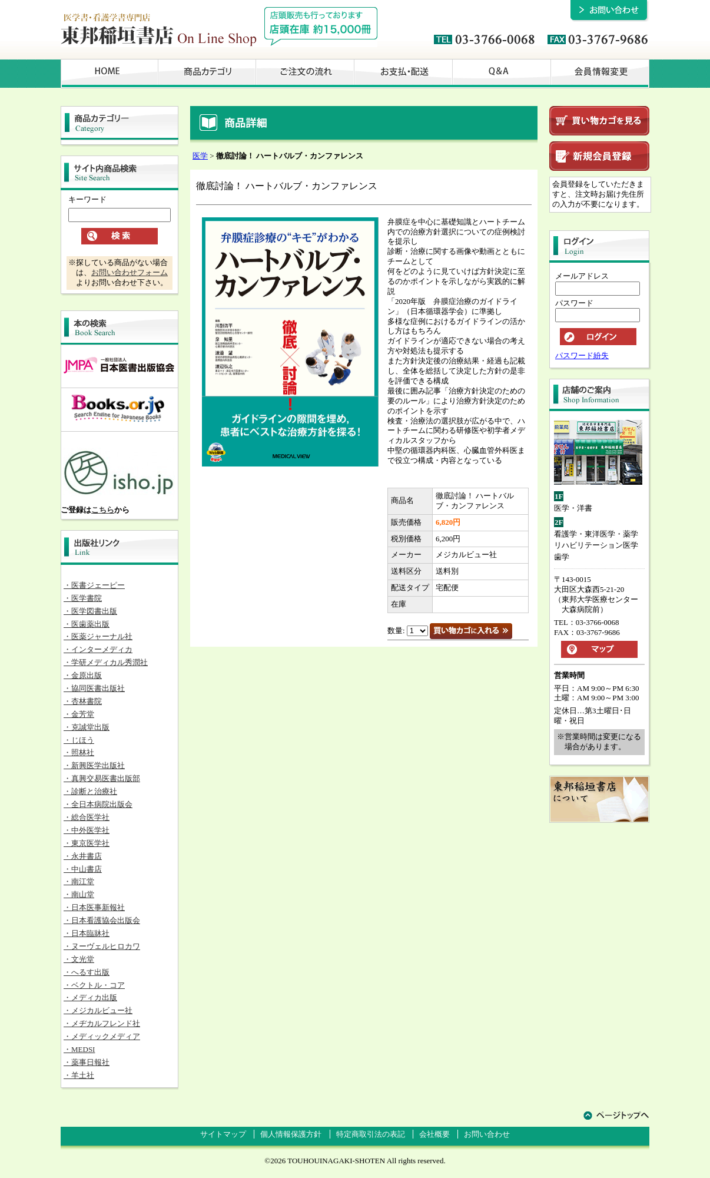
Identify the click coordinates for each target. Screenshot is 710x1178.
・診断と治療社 (90, 791)
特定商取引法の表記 (370, 1134)
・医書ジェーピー (94, 585)
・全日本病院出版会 (98, 804)
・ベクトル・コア (94, 985)
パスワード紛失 (582, 355)
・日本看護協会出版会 (102, 920)
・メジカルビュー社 (98, 1010)
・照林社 (79, 752)
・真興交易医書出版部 (102, 778)
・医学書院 (83, 598)
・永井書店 (83, 856)
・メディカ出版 (90, 997)
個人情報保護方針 (290, 1134)
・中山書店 (83, 869)
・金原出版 (83, 675)
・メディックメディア (102, 1036)
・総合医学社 (87, 817)
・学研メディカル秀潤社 (106, 662)
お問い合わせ (487, 1134)
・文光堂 (79, 959)
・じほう (79, 740)
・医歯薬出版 (87, 624)
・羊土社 (79, 1075)
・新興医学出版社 (94, 765)
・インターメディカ (98, 649)
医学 (200, 155)
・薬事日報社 (87, 1062)
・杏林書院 (83, 701)
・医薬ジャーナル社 (98, 636)
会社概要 (434, 1134)
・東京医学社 (87, 843)
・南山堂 (79, 894)
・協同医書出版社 (94, 688)
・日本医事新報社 (94, 907)
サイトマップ (223, 1134)
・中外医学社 (87, 830)
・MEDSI (79, 1049)
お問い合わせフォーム (129, 272)
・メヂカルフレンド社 (102, 1023)
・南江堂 (79, 881)
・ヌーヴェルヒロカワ (102, 946)
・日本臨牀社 (87, 933)
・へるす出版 (87, 972)
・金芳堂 (79, 714)
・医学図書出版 (90, 611)
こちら (102, 509)
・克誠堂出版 (87, 727)
